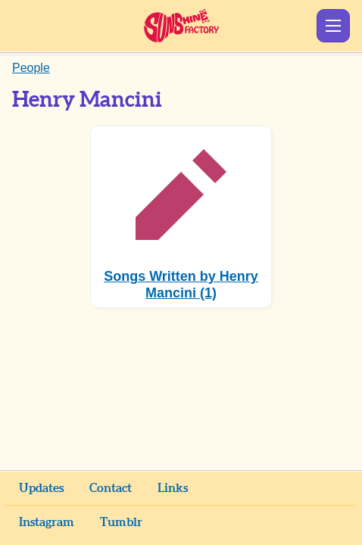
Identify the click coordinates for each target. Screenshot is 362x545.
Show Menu (333, 25)
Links (173, 488)
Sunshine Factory (181, 25)
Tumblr (121, 522)
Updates (41, 488)
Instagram (46, 522)
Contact (110, 488)
